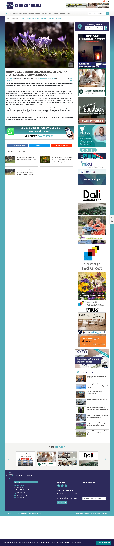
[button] (7, 480)
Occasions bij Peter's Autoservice (97, 399)
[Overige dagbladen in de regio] (94, 505)
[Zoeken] (107, 13)
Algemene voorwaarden (82, 530)
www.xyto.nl (20, 514)
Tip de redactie (61, 146)
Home (8, 18)
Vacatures (62, 13)
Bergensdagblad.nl (29, 5)
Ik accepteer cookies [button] (103, 542)
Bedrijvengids (23, 13)
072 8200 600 (21, 510)
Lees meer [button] (77, 542)
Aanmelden (62, 519)
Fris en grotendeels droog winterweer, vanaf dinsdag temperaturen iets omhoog (25, 172)
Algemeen (15, 13)
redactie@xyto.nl (22, 512)
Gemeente (31, 13)
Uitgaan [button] (56, 13)
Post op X (39, 146)
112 (10, 13)
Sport (50, 13)
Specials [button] (44, 13)
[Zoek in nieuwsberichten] (97, 13)
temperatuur (41, 78)
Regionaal (37, 13)
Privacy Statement (102, 530)
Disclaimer (93, 530)
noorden (48, 78)
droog (53, 78)
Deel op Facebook (17, 146)
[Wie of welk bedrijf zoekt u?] (94, 28)
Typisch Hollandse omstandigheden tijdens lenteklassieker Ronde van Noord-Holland (97, 446)
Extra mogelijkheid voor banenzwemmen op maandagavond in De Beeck (97, 386)
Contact (69, 13)
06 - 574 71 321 (46, 136)
